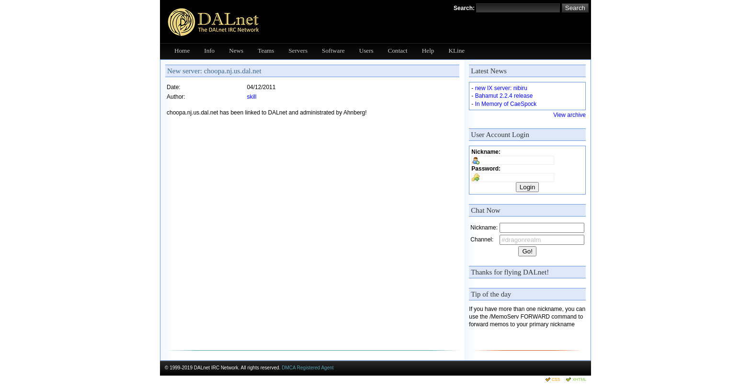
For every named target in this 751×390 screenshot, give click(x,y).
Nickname (485, 152)
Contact (398, 50)
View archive (569, 115)
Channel (481, 239)
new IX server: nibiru (501, 88)
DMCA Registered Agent (307, 367)
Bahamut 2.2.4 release (504, 95)
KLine (456, 50)
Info (209, 50)
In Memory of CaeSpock (506, 104)
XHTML (579, 379)
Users (366, 50)
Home (182, 50)
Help (428, 50)
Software (333, 50)
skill (251, 96)
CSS (556, 379)
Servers (298, 50)
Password (485, 168)
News (236, 50)
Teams (266, 50)
